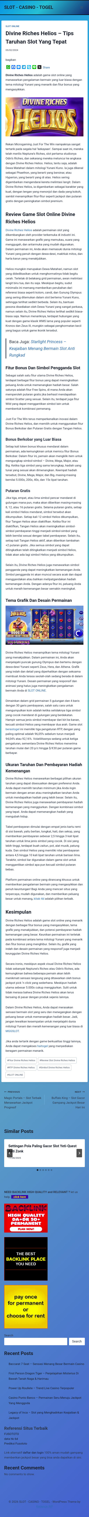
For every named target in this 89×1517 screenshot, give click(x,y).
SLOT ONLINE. (37, 690)
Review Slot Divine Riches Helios (57, 1060)
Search (8, 1335)
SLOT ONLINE (12, 26)
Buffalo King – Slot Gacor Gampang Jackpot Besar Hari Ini (66, 1099)
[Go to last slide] (10, 1153)
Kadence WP (44, 1506)
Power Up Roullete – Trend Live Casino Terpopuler (41, 1388)
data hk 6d (11, 1439)
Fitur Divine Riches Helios (21, 1060)
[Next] (79, 1153)
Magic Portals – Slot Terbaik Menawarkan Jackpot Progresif (23, 1099)
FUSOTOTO (11, 1434)
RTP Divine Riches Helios (21, 1067)
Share (46, 67)
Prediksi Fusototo (15, 1443)
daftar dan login (33, 1452)
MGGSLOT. (13, 1031)
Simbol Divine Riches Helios (54, 1067)
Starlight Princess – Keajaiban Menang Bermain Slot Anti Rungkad (42, 348)
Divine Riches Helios (19, 230)
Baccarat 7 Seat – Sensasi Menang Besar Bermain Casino (46, 1364)
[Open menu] (81, 7)
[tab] (37, 1170)
